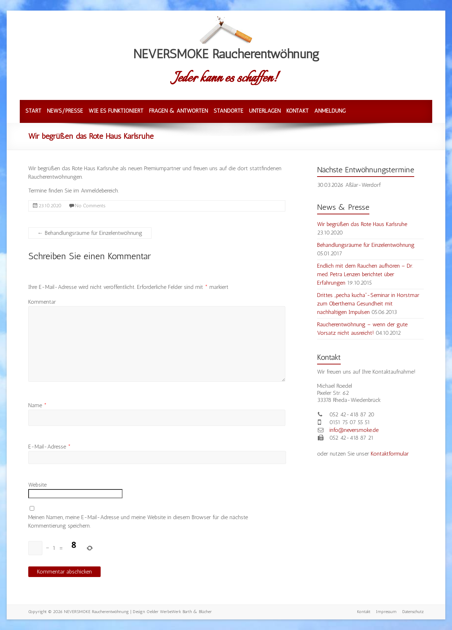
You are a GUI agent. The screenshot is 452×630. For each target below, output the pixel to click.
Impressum (386, 611)
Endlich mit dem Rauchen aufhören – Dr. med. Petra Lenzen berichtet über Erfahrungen (365, 274)
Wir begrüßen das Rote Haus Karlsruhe (362, 224)
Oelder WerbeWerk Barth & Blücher (179, 611)
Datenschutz (413, 611)
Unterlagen (265, 110)
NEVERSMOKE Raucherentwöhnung (226, 53)
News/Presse (65, 110)
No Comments (90, 206)
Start (33, 110)
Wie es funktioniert (116, 110)
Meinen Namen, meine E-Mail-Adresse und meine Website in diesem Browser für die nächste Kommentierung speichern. (138, 521)
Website (37, 484)
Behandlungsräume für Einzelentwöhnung (89, 233)
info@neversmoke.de (354, 430)
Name (37, 405)
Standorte (228, 110)
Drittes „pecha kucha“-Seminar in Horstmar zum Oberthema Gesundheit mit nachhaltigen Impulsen (368, 303)
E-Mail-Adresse (49, 446)
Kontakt (297, 110)
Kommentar (42, 301)
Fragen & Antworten (178, 110)
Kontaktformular (390, 453)
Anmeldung (330, 110)
